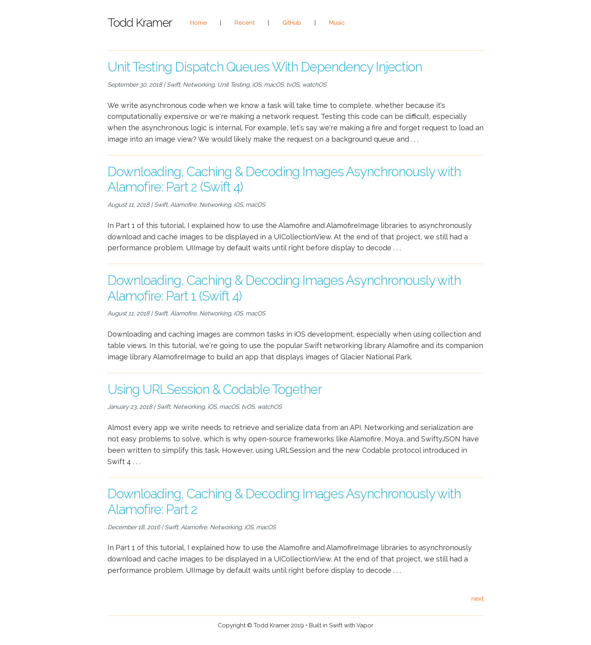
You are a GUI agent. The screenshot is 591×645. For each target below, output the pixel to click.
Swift (173, 84)
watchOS (314, 84)
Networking (199, 84)
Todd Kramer (139, 22)
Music (337, 22)
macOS (274, 84)
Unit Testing (233, 84)
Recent (245, 22)
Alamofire (183, 204)
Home (198, 22)
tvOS (292, 84)
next (477, 598)
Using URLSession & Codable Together (214, 389)
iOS (256, 84)
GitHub (291, 22)
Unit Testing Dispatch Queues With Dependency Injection (264, 67)
